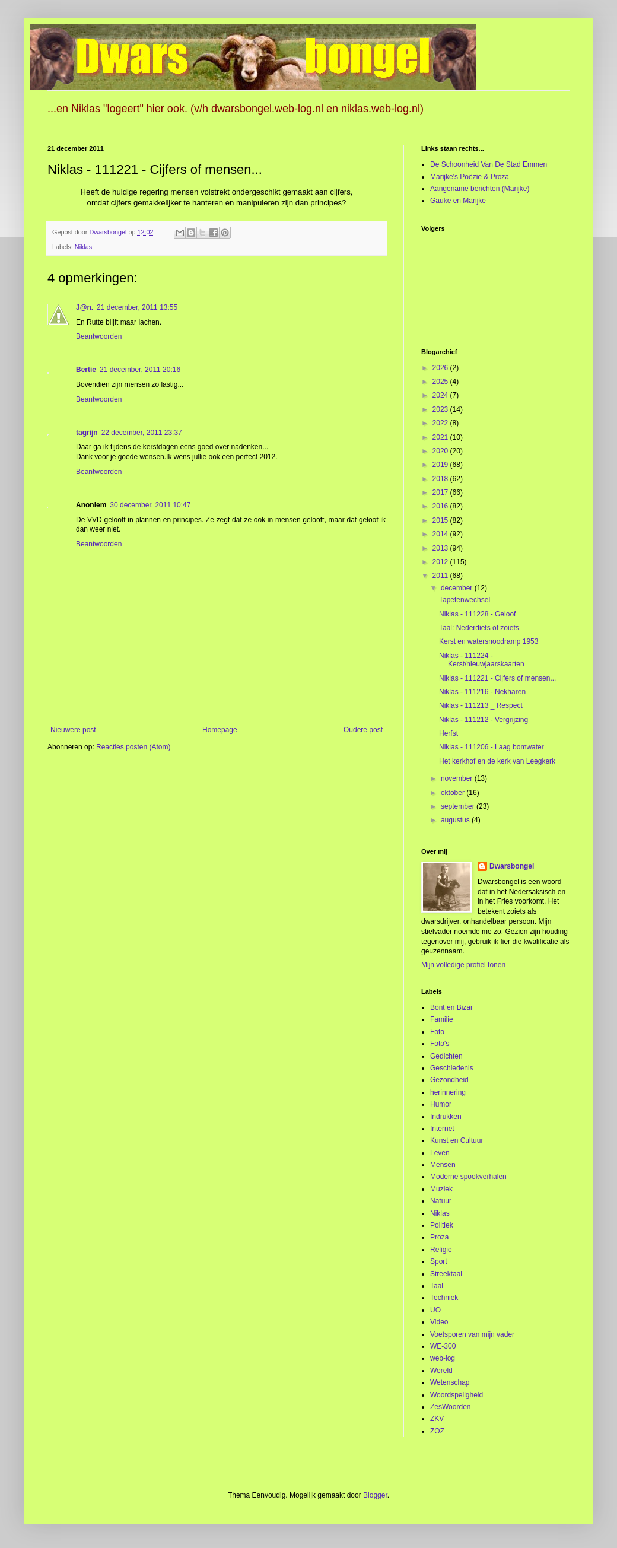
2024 (441, 395)
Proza (439, 1237)
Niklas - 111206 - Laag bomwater (491, 747)
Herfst (448, 733)
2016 (441, 506)
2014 (441, 534)
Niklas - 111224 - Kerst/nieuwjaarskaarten (481, 659)
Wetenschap (450, 1382)
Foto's (439, 1044)
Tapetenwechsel (464, 600)
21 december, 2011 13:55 (137, 307)
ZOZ (437, 1431)
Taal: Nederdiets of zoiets (479, 628)
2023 (441, 409)
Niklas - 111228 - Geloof (477, 614)
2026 (441, 368)
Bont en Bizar (451, 1007)
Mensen (443, 1165)
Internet (442, 1128)
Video (439, 1322)
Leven (440, 1153)
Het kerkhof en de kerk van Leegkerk (497, 761)
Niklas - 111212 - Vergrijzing (483, 720)
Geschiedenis (451, 1068)
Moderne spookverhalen (468, 1176)
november (458, 778)
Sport (438, 1261)
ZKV (437, 1419)
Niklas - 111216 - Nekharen (482, 692)
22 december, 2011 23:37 (141, 432)
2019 (441, 464)
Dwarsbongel (511, 866)
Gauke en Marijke (458, 200)
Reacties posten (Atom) (133, 747)
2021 (441, 437)
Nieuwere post (73, 730)
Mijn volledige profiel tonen (463, 965)
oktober (453, 793)
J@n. (84, 307)
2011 (441, 575)
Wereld (441, 1370)
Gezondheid (449, 1080)
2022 (441, 423)
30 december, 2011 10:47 (150, 505)
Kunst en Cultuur (456, 1140)
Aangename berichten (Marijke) (479, 189)
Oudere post (363, 730)
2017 (441, 492)
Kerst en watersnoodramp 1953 (488, 641)
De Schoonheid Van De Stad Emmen (488, 164)
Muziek (441, 1189)
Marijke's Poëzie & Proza (469, 177)
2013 (441, 548)
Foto (437, 1032)
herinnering (448, 1092)
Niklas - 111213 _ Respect (481, 705)
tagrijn (87, 432)
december (458, 588)
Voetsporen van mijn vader (472, 1334)
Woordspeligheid (456, 1395)
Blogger (375, 1495)
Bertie (86, 369)
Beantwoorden (99, 336)
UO (435, 1310)
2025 (441, 381)
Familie (441, 1019)
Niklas (83, 246)
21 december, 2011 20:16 (140, 369)
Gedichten (446, 1056)
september (458, 806)
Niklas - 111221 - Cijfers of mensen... (497, 678)
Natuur (440, 1201)
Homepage (219, 730)
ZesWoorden (450, 1407)
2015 (441, 520)
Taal (436, 1286)
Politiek (441, 1225)
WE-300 (443, 1346)
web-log (442, 1358)
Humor (440, 1104)
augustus (456, 820)
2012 (441, 562)
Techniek (444, 1297)
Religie (441, 1249)
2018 (441, 479)
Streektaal (446, 1274)
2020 (441, 451)
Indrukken (446, 1116)
